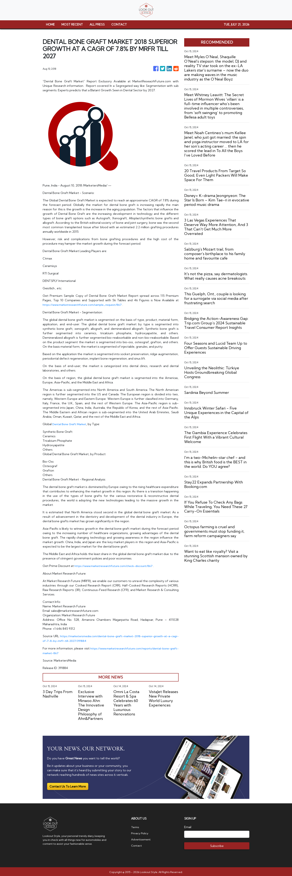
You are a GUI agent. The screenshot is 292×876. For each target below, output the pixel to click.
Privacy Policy (140, 832)
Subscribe (217, 845)
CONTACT (119, 24)
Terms (135, 826)
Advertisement (142, 838)
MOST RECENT (72, 24)
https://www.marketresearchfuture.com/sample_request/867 (85, 304)
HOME (50, 24)
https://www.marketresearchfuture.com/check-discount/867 (116, 565)
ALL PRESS (97, 24)
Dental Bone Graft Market (70, 424)
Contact (136, 844)
